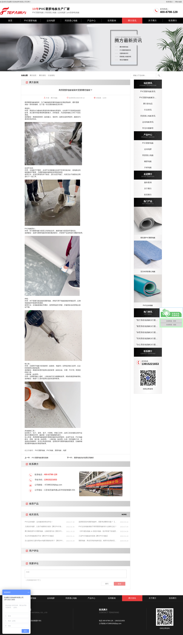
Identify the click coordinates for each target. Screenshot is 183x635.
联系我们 (169, 2)
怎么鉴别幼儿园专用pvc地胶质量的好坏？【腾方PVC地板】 (44, 541)
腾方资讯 (132, 20)
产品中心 (91, 20)
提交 (119, 584)
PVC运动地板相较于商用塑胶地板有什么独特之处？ (98, 526)
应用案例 (112, 20)
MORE (124, 514)
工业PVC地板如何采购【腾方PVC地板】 (93, 536)
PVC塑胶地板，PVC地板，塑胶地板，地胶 (50, 450)
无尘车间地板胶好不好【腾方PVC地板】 (40, 536)
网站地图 (178, 2)
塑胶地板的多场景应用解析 (84, 458)
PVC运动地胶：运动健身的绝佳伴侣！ (39, 522)
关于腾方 (152, 20)
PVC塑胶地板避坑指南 (40, 458)
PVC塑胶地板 (30, 20)
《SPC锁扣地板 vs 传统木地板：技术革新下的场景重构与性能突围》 (98, 531)
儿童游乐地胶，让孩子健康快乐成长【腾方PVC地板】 (43, 527)
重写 (107, 584)
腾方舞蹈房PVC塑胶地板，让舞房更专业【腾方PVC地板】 (44, 531)
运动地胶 (51, 20)
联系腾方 (173, 20)
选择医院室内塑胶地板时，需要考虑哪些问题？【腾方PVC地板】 (97, 522)
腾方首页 (33, 75)
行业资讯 (51, 75)
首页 (10, 20)
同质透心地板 (71, 20)
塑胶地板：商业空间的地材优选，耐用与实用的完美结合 (97, 541)
